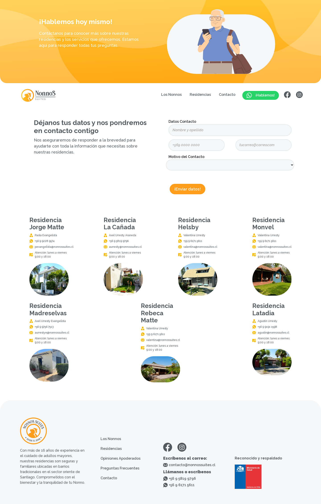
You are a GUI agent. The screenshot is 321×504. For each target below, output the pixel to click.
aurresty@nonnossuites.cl (125, 246)
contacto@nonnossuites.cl (192, 465)
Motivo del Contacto (186, 157)
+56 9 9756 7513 (44, 326)
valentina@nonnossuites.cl (200, 246)
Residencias (200, 94)
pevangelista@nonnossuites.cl (54, 246)
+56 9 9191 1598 (267, 326)
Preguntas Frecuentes (120, 468)
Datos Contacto (182, 121)
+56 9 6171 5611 (182, 485)
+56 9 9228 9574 (45, 241)
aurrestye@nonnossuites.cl (52, 332)
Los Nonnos (171, 94)
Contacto (227, 94)
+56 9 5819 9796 (119, 241)
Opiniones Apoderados (120, 458)
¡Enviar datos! (187, 189)
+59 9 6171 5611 (192, 241)
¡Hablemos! (261, 95)
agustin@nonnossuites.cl (273, 332)
